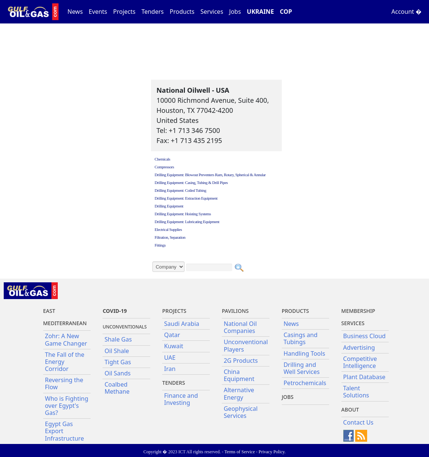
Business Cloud (364, 336)
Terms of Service (239, 451)
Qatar (172, 335)
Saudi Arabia (181, 324)
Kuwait (173, 346)
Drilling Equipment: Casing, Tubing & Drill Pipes (191, 182)
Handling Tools (304, 353)
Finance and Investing (181, 399)
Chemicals (162, 159)
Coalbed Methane (116, 388)
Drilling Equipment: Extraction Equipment (186, 198)
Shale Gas (118, 339)
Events (98, 11)
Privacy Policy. (272, 451)
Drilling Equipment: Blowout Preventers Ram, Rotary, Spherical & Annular (210, 174)
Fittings (160, 245)
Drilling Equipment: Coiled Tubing (180, 190)
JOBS (288, 396)
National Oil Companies (240, 327)
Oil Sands (117, 373)
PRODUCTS (295, 310)
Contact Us (358, 422)
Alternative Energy (239, 393)
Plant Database (364, 377)
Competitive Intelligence (360, 362)
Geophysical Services (241, 412)
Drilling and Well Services (302, 368)
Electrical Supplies (168, 229)
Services (212, 11)
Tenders (152, 11)
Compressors (164, 167)
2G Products (241, 360)
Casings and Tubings (301, 338)
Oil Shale (116, 351)
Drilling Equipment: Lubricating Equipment (187, 221)
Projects (124, 11)
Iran (170, 369)
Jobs (235, 11)
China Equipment (239, 375)
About (350, 409)
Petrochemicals (305, 383)
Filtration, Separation (170, 237)
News (75, 11)
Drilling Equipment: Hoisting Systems (183, 214)
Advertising (359, 347)
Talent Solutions (356, 391)
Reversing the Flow (64, 383)
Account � (406, 11)
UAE (170, 357)
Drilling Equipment (169, 206)
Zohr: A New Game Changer (66, 339)
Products (182, 11)
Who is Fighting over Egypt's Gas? (66, 405)
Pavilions (235, 310)
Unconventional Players (246, 345)
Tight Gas (117, 362)
